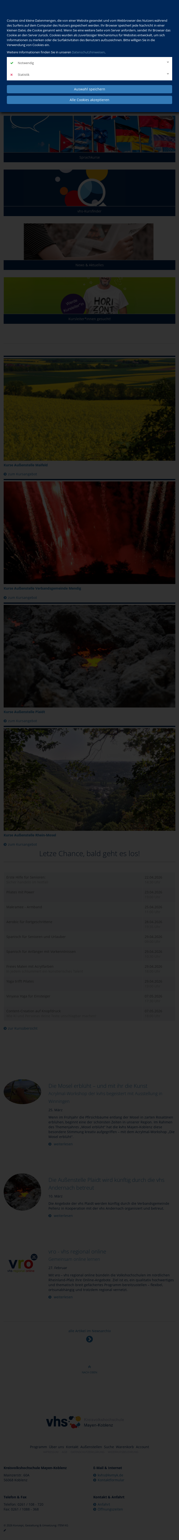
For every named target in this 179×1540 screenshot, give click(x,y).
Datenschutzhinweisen (88, 52)
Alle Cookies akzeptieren (89, 99)
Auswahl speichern (89, 89)
